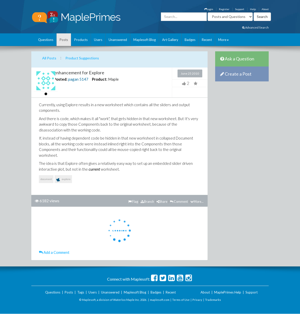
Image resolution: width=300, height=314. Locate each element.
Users (98, 40)
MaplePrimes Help (227, 292)
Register (224, 9)
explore (63, 180)
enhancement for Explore (79, 72)
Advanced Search (255, 27)
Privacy (197, 299)
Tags (80, 292)
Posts (64, 40)
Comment (179, 201)
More (223, 40)
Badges (190, 40)
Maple (113, 79)
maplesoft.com (159, 299)
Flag (133, 201)
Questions (45, 40)
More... (197, 201)
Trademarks (213, 299)
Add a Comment (54, 252)
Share (162, 201)
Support (239, 9)
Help (253, 9)
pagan (73, 79)
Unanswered (118, 40)
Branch (147, 201)
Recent (207, 40)
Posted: (60, 79)
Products (81, 40)
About (265, 9)
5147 (83, 79)
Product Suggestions (82, 58)
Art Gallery (170, 40)
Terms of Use (181, 299)
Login (208, 9)
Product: (99, 79)
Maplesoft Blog (144, 40)
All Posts (49, 58)
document (46, 179)
